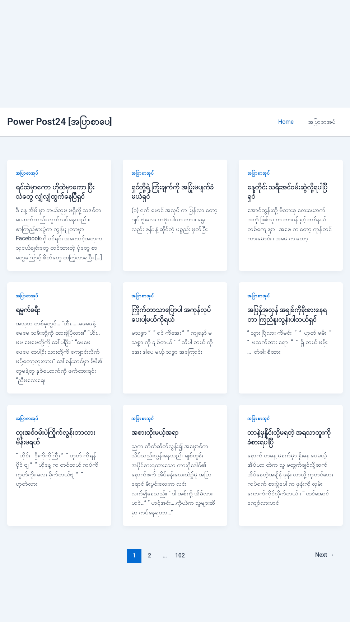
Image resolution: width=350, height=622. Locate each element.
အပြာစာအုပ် (323, 121)
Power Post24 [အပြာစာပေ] (59, 121)
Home (290, 121)
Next (323, 555)
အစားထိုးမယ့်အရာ (155, 432)
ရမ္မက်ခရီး (28, 309)
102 (179, 555)
